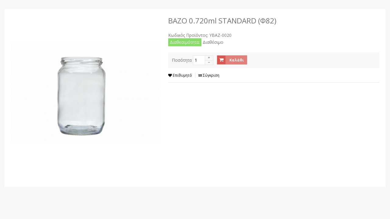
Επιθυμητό (180, 75)
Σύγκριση (208, 75)
